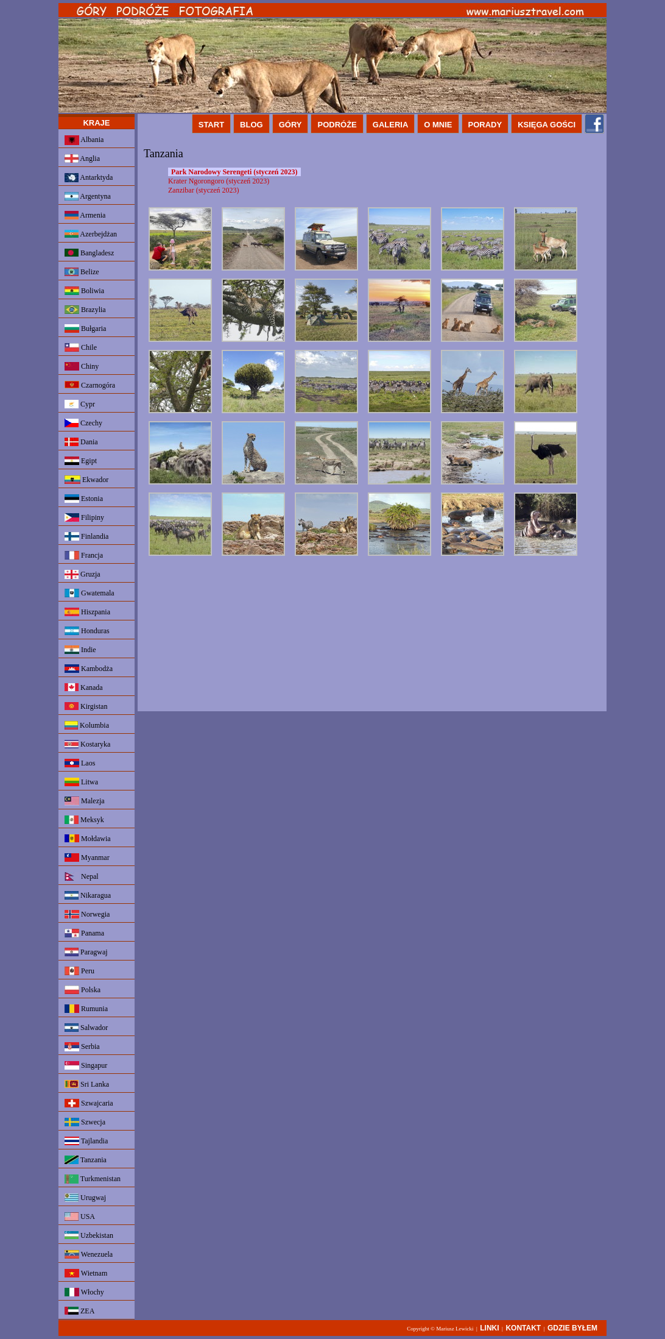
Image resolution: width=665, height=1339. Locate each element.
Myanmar (87, 857)
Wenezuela (89, 1254)
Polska (82, 990)
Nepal (82, 876)
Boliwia (84, 290)
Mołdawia (88, 838)
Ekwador (86, 479)
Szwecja (85, 1122)
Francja (84, 555)
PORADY (485, 124)
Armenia (85, 215)
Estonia (84, 498)
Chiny (82, 366)
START (211, 124)
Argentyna (88, 196)
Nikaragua (88, 895)
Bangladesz (89, 253)
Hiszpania (87, 612)
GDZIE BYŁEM (572, 1328)
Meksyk (84, 819)
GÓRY (290, 124)
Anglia (82, 158)
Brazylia (85, 309)
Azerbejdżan (91, 234)
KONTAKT (523, 1328)
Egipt (81, 460)
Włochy (84, 1292)
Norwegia (87, 914)
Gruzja (82, 574)
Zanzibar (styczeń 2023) (203, 190)
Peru (79, 971)
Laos (80, 763)
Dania (81, 442)
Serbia (82, 1046)
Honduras (87, 631)
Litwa (81, 782)
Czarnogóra (90, 385)
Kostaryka (87, 744)
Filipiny (84, 517)
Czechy (83, 423)
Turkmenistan (93, 1179)
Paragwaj (86, 952)
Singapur (86, 1065)
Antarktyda (89, 177)
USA (80, 1216)
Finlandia (86, 536)
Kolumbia (87, 725)
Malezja (85, 801)
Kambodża (89, 668)
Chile (81, 347)
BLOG (251, 124)
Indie (80, 649)
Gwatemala (89, 593)
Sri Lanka (87, 1084)
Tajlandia (86, 1141)
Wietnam (86, 1273)
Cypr (80, 404)
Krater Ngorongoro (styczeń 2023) (218, 181)
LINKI (489, 1328)
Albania (84, 140)
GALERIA (391, 124)
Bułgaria (85, 328)
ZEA (79, 1311)
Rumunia (86, 1008)
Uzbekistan (89, 1235)
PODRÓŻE (336, 124)
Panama (84, 933)
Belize (82, 272)
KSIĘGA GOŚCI (546, 124)
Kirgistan (86, 706)
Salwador (86, 1027)
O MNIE (438, 124)
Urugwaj (85, 1197)
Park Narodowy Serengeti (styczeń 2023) (234, 172)
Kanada (84, 687)
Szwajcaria (89, 1103)
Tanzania (86, 1160)
